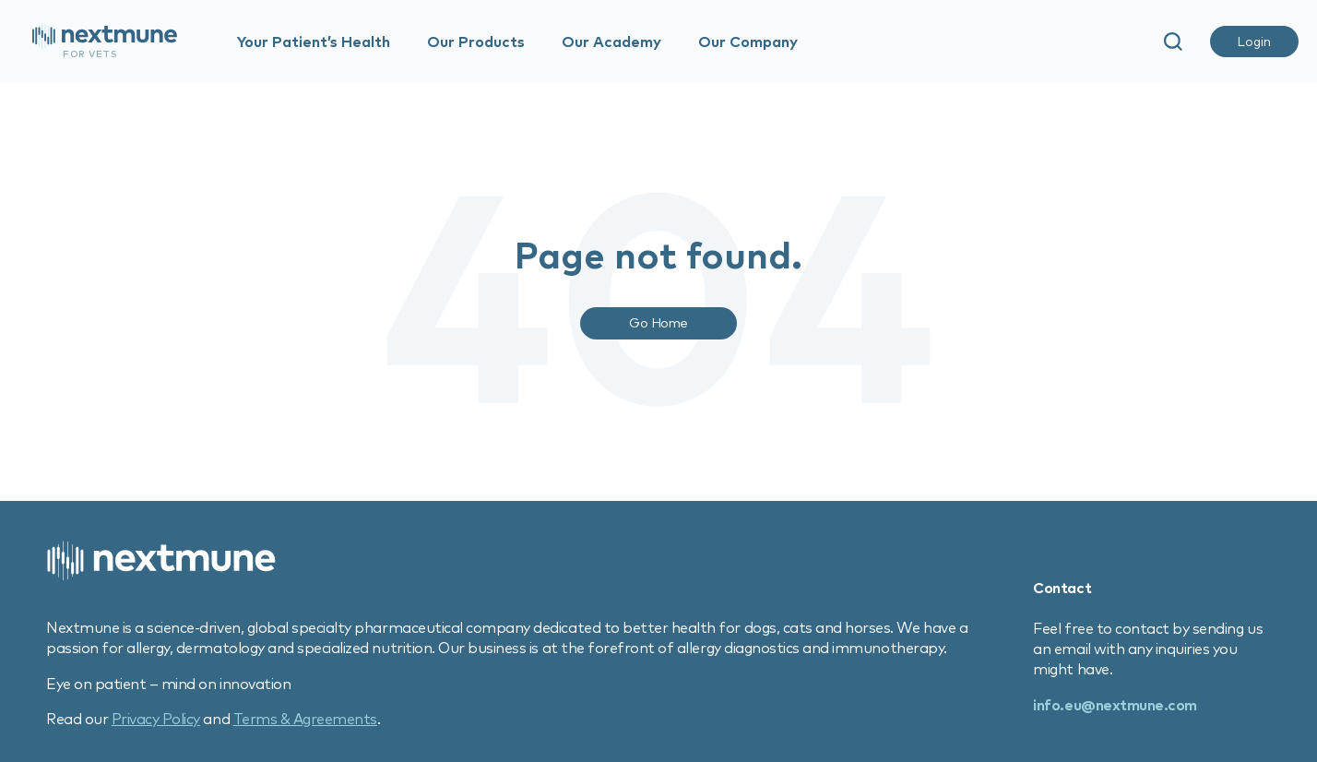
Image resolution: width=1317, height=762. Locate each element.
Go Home (658, 322)
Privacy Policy (156, 718)
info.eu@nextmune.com (1114, 705)
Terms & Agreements (305, 718)
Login (1254, 41)
